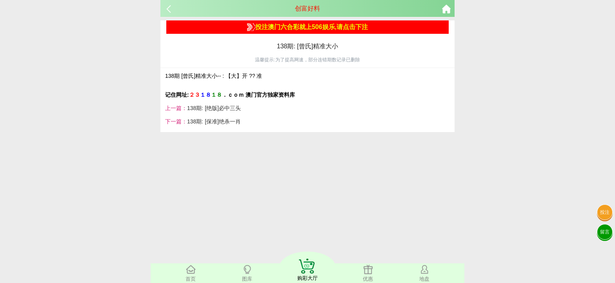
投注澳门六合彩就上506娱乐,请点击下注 (307, 27)
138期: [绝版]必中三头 (214, 108)
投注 (605, 212)
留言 (605, 232)
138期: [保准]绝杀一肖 (214, 121)
